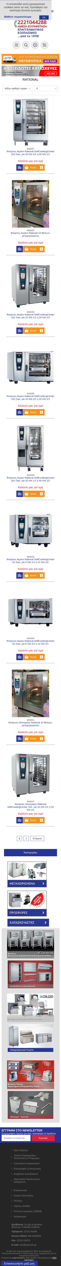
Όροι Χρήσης (21, 1150)
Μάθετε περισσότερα (17, 16)
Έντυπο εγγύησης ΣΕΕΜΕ (28, 1211)
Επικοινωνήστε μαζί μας (19, 1263)
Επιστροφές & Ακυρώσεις (27, 1168)
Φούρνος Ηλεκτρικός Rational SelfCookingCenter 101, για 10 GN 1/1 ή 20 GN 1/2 (30, 807)
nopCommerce (18, 1258)
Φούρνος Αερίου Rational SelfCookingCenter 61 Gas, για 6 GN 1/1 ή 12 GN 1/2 (30, 560)
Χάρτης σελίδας (22, 1206)
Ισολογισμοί (20, 1216)
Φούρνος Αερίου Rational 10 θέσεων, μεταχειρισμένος (30, 234)
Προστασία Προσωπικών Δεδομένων (27, 1180)
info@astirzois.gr (28, 1245)
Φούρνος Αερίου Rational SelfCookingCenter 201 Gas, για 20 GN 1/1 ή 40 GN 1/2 (30, 479)
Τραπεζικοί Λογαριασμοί (26, 1163)
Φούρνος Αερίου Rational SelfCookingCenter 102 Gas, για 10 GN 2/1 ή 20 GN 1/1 (30, 397)
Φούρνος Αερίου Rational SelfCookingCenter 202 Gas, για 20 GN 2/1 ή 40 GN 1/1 (30, 153)
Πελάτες (18, 1200)
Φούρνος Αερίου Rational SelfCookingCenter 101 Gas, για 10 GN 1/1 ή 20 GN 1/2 (30, 316)
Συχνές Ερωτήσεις (23, 1195)
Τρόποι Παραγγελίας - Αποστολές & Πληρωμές (27, 1156)
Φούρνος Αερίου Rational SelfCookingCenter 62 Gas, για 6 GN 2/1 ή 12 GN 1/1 (30, 642)
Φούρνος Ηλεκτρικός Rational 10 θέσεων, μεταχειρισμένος (30, 724)
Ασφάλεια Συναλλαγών (26, 1173)
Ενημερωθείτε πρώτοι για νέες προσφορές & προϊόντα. (29, 1133)
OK (44, 17)
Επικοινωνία (20, 1190)
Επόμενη (37, 838)
